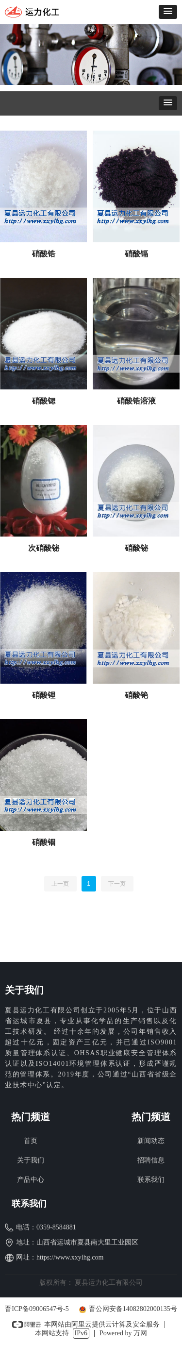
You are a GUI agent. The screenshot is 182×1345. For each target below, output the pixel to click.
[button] (168, 12)
